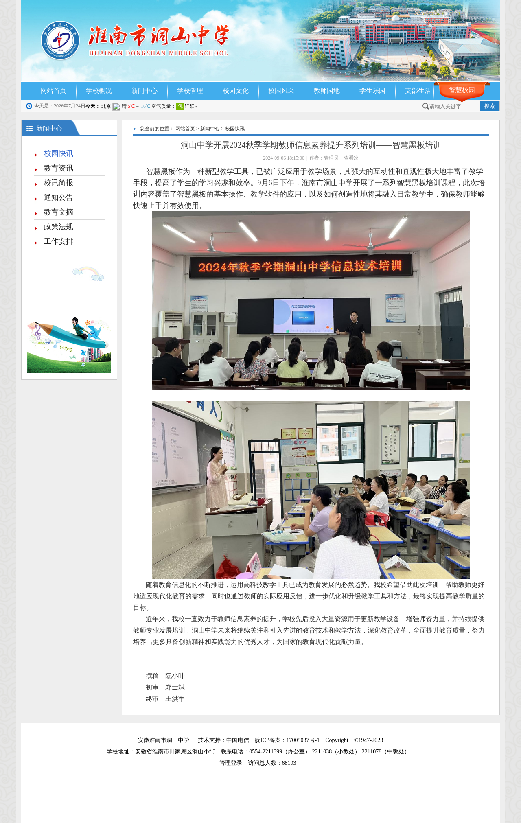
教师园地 (327, 90)
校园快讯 (58, 153)
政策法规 (58, 227)
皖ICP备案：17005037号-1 (288, 740)
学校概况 (99, 90)
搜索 (489, 106)
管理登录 (233, 763)
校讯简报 (58, 183)
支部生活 (418, 90)
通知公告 (58, 197)
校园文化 (236, 90)
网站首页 (53, 90)
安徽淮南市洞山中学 (163, 740)
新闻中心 (144, 90)
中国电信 (237, 740)
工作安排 (58, 241)
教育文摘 (58, 212)
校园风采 (281, 90)
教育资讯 (58, 168)
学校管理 (190, 90)
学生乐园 (372, 90)
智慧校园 (462, 89)
